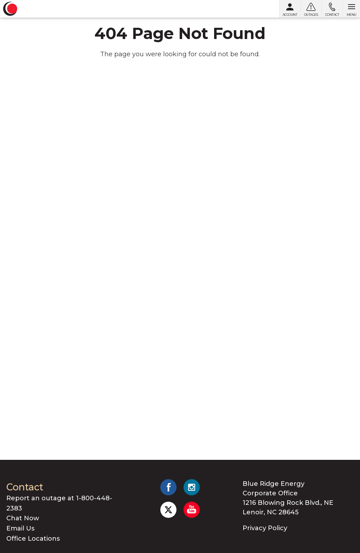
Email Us (20, 528)
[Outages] (310, 9)
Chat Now (22, 518)
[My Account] (289, 9)
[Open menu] (351, 9)
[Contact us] (331, 9)
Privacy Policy (265, 528)
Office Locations (33, 538)
